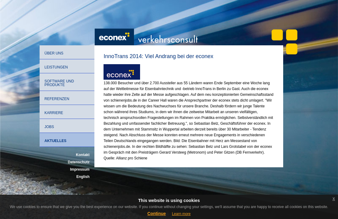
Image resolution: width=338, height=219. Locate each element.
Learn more (181, 214)
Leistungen (56, 67)
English (83, 177)
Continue (156, 213)
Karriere (53, 113)
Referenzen (56, 99)
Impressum (80, 169)
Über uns (53, 53)
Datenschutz (79, 162)
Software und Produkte (59, 83)
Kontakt (83, 155)
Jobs (49, 127)
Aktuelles (55, 141)
